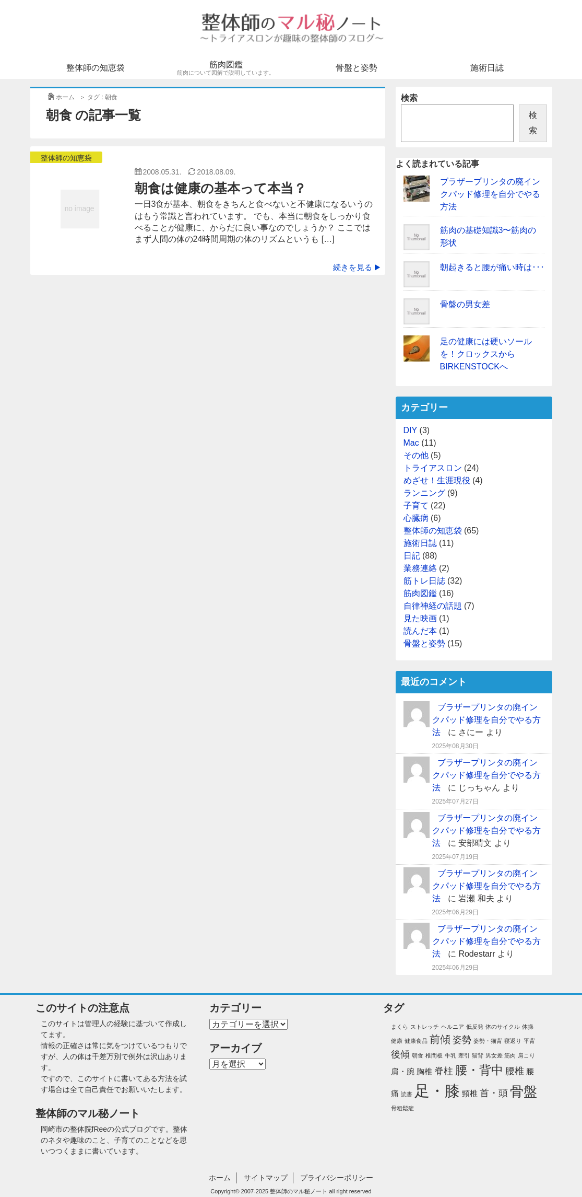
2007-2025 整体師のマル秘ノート (284, 1191)
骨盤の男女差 (465, 304)
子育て (416, 505)
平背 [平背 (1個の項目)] (529, 1041)
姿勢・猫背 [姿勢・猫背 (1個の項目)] (487, 1041)
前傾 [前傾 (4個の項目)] (440, 1039)
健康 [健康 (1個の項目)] (396, 1041)
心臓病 (416, 518)
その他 (416, 455)
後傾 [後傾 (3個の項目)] (400, 1054)
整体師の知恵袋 (95, 67)
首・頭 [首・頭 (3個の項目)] (494, 1093)
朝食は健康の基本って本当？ (220, 188)
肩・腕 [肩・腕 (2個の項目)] (402, 1071)
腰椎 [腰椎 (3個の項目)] (514, 1071)
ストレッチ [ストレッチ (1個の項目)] (424, 1027)
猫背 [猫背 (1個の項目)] (477, 1055)
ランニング (424, 493)
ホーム (220, 1177)
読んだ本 (420, 630)
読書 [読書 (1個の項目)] (406, 1094)
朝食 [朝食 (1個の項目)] (417, 1055)
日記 (411, 555)
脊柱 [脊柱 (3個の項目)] (443, 1071)
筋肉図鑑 (226, 68)
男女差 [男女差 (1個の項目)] (494, 1055)
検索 (409, 98)
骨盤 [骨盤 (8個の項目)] (523, 1091)
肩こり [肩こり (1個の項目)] (526, 1055)
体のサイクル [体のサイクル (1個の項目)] (502, 1027)
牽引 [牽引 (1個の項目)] (464, 1055)
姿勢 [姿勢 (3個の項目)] (462, 1040)
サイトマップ (266, 1177)
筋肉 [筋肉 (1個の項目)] (510, 1055)
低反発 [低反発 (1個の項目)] (474, 1027)
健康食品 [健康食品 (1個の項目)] (416, 1041)
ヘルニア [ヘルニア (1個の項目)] (452, 1027)
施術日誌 (487, 67)
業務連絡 (420, 568)
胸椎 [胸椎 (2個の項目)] (424, 1071)
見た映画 (420, 618)
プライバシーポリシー (336, 1177)
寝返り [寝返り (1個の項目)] (512, 1041)
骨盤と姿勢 (356, 67)
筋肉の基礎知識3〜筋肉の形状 (488, 236)
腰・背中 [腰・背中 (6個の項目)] (479, 1070)
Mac (411, 442)
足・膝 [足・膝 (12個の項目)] (437, 1090)
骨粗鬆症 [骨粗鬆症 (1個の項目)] (402, 1108)
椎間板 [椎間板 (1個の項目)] (434, 1055)
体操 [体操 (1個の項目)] (527, 1027)
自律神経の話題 (432, 605)
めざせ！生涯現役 (436, 480)
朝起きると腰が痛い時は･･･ (492, 267)
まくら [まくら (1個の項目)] (399, 1027)
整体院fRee (89, 1129)
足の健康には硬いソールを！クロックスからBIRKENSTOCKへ (486, 354)
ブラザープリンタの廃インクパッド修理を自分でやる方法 (490, 194)
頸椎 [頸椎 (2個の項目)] (470, 1093)
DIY (410, 430)
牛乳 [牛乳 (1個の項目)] (450, 1055)
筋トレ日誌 (424, 580)
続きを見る (356, 267)
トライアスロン (432, 467)
